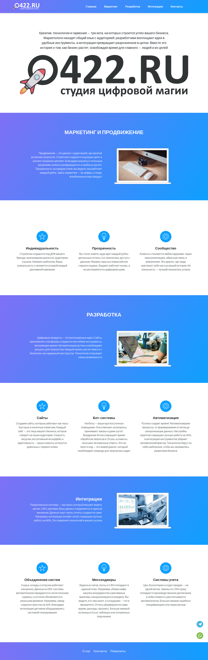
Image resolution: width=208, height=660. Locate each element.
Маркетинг (111, 6)
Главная (91, 6)
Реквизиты (118, 651)
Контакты (177, 6)
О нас (86, 651)
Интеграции (155, 6)
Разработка (132, 6)
